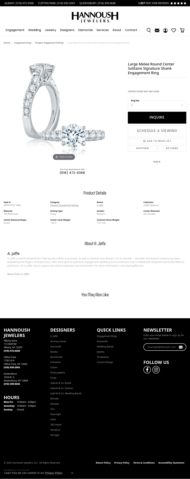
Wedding (34, 30)
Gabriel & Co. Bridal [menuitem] (60, 383)
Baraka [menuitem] (54, 351)
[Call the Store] (12, 350)
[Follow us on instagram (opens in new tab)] (156, 369)
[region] (64, 105)
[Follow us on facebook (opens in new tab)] (147, 369)
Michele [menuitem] (54, 398)
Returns (172, 148)
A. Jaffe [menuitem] (54, 336)
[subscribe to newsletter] (181, 347)
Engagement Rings (23, 42)
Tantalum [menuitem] (55, 429)
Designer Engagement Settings (49, 42)
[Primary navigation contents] (95, 30)
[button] (149, 30)
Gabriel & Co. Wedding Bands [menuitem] (66, 393)
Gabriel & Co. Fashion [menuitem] (61, 388)
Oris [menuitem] (52, 409)
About (116, 30)
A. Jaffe (100, 205)
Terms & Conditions (144, 462)
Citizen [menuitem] (54, 367)
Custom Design (105, 362)
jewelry (7, 42)
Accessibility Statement (171, 462)
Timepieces (103, 357)
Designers (67, 30)
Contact (131, 30)
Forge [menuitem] (53, 377)
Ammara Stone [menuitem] (58, 341)
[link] (19, 3)
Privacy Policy (122, 462)
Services (102, 30)
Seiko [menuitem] (53, 419)
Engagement (15, 30)
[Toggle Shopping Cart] (182, 30)
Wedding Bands (105, 346)
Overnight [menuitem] (55, 414)
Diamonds (85, 30)
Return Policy (103, 462)
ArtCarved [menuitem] (55, 346)
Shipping (142, 148)
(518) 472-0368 (72, 173)
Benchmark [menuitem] (56, 357)
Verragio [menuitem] (54, 435)
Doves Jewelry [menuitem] (57, 372)
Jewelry (50, 30)
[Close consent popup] (72, 473)
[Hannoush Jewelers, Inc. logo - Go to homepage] (95, 15)
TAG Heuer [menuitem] (56, 424)
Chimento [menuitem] (55, 362)
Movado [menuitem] (54, 403)
